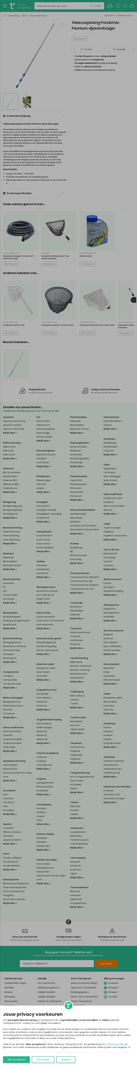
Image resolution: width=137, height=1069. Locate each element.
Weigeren (66, 1059)
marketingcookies (114, 1044)
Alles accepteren (16, 1059)
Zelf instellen (43, 1059)
